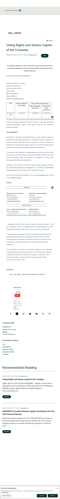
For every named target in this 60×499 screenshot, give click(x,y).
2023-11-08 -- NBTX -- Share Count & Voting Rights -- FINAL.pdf (27, 274)
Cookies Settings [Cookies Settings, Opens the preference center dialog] (6, 496)
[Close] (57, 488)
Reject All (52, 496)
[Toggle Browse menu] (53, 10)
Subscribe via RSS (8, 349)
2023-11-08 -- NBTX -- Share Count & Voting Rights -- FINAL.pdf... (17, 305)
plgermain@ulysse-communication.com (17, 215)
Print (4, 344)
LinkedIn (12, 177)
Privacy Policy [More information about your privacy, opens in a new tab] (5, 492)
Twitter (19, 177)
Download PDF (7, 347)
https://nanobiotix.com (9, 334)
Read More (6, 396)
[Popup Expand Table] (52, 117)
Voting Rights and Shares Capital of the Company (23, 379)
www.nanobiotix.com (18, 98)
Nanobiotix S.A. (32, 55)
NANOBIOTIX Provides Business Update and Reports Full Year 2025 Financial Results (28, 412)
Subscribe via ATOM (8, 352)
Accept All (41, 496)
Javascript (5, 354)
